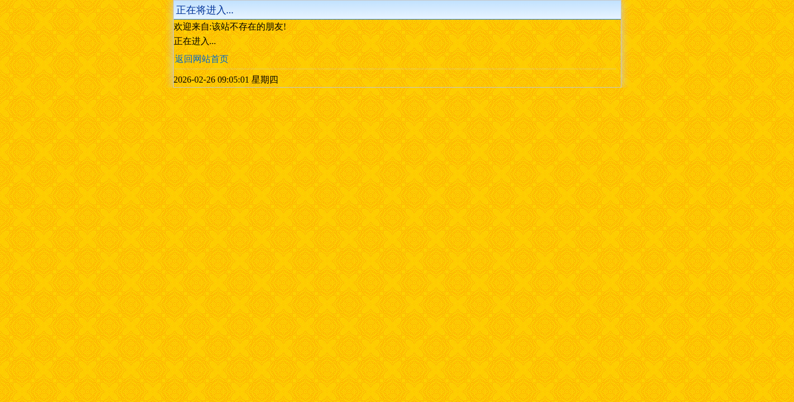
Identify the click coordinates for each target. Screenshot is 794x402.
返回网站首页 (202, 59)
